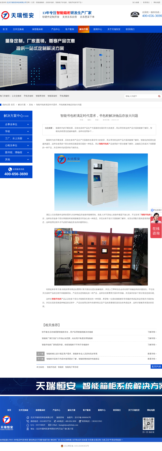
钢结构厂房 (55, 440)
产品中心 (55, 29)
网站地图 (157, 2)
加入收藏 (135, 2)
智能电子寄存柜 (71, 367)
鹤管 (26, 440)
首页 (13, 105)
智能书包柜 (51, 367)
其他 (31, 105)
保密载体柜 (37, 29)
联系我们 (146, 2)
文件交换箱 (18, 29)
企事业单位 (11, 124)
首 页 (5, 29)
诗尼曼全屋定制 (94, 440)
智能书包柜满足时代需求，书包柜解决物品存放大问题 (59, 105)
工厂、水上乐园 (13, 138)
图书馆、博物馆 (13, 152)
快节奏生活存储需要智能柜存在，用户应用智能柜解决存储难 (67, 332)
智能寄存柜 (40, 96)
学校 (7, 131)
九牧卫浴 (105, 440)
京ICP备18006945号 (83, 417)
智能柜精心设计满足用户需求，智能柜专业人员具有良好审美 (71, 354)
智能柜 (61, 367)
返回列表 (156, 366)
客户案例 (69, 29)
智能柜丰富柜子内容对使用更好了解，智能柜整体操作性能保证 (72, 359)
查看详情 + (152, 354)
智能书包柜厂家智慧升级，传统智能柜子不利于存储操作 (65, 345)
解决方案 (83, 29)
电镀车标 (46, 440)
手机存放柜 (28, 96)
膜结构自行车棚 (35, 440)
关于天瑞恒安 (113, 29)
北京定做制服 (66, 440)
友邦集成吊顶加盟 (79, 440)
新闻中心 (97, 29)
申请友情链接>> (116, 440)
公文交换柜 (16, 96)
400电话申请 (19, 440)
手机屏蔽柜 (64, 96)
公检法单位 (11, 145)
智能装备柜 (52, 96)
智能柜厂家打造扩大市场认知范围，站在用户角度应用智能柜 (67, 338)
